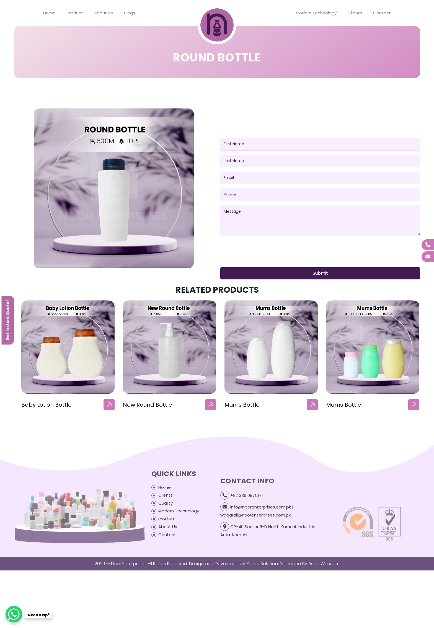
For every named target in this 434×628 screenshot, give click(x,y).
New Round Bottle (147, 405)
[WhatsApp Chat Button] (14, 614)
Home (49, 13)
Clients (355, 13)
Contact (382, 13)
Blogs (129, 13)
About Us (103, 13)
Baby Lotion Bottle (46, 405)
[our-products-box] (68, 347)
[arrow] (109, 404)
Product (75, 13)
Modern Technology (316, 13)
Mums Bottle (242, 405)
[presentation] (262, 252)
